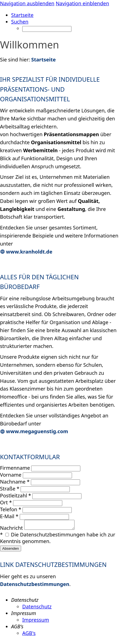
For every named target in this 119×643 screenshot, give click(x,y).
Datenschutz (36, 608)
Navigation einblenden (82, 3)
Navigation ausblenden (27, 3)
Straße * (9, 488)
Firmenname (15, 467)
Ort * (6, 502)
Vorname (11, 474)
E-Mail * (9, 516)
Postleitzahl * (15, 495)
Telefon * (10, 509)
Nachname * (14, 481)
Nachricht (12, 529)
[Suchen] (46, 29)
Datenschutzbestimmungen (34, 585)
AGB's (29, 634)
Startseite (43, 59)
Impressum (35, 621)
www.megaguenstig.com (34, 431)
